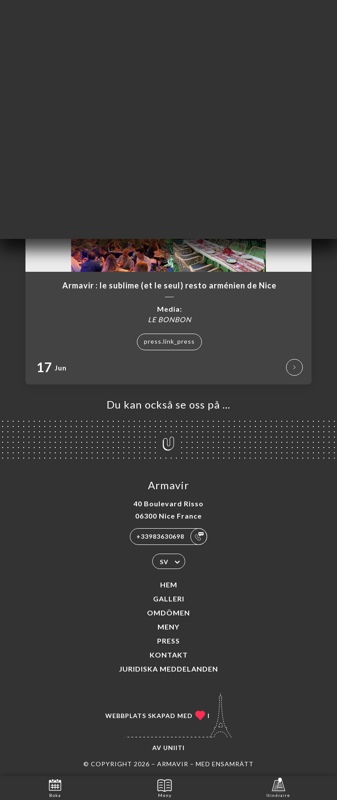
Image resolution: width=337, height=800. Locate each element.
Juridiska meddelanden (168, 669)
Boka (55, 787)
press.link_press (169, 341)
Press (168, 640)
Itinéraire (278, 787)
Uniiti (174, 747)
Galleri (168, 598)
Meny (168, 626)
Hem (168, 584)
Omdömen (168, 612)
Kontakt (169, 655)
